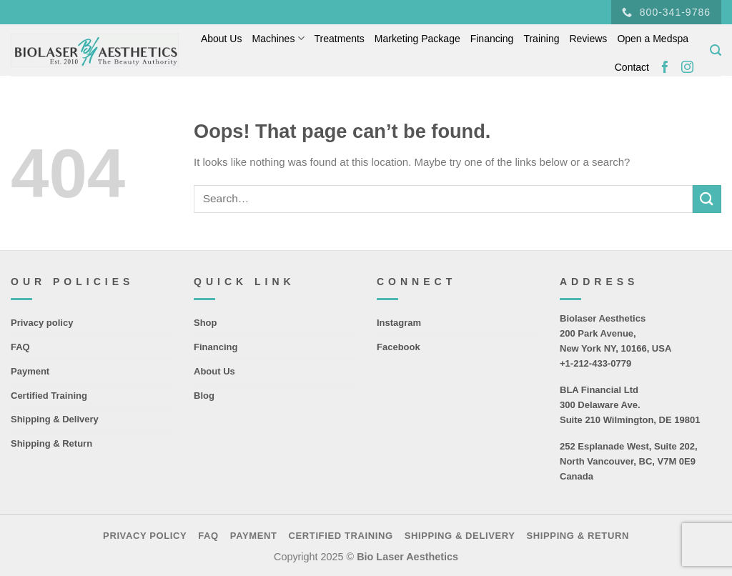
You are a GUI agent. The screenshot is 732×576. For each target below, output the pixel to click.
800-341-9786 (666, 12)
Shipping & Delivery (55, 419)
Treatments (340, 38)
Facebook (398, 347)
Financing (492, 38)
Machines (278, 38)
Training (541, 38)
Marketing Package (417, 38)
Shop (205, 322)
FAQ (20, 347)
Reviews (588, 38)
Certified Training (49, 395)
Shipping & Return (51, 443)
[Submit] (707, 199)
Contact (632, 67)
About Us (221, 38)
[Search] (715, 50)
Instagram (399, 322)
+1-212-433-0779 (595, 363)
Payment (30, 371)
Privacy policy (42, 322)
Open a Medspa (652, 38)
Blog (204, 395)
